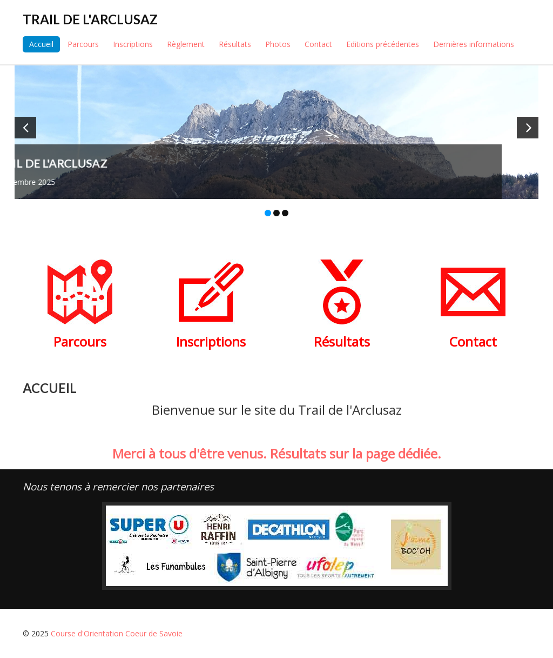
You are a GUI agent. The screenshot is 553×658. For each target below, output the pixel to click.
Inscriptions (133, 44)
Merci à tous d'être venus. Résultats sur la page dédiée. (276, 453)
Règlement (186, 44)
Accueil (41, 44)
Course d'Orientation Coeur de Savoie (117, 633)
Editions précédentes (382, 44)
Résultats (235, 44)
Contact (318, 44)
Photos (278, 44)
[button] (25, 127)
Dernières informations (473, 44)
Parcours (83, 44)
